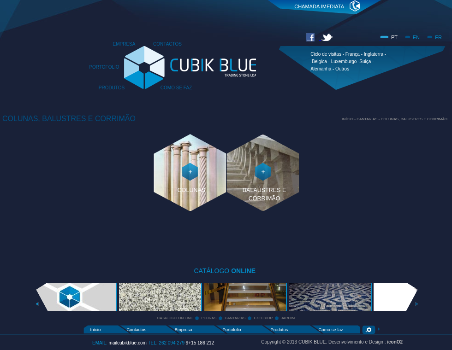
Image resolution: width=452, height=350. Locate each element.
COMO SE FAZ (176, 87)
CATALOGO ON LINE (175, 318)
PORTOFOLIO (104, 67)
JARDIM (288, 318)
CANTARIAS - (369, 119)
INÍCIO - (349, 119)
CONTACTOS (167, 44)
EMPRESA (124, 44)
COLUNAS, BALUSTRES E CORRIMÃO (414, 119)
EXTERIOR (263, 318)
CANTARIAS (235, 318)
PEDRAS (208, 318)
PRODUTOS (112, 87)
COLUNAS (191, 190)
